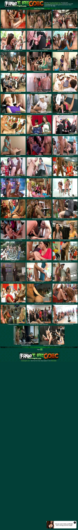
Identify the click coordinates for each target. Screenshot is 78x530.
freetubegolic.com (25, 360)
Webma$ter (54, 360)
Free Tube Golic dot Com (55, 2)
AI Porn (60, 3)
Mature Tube (47, 3)
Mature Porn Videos (54, 3)
